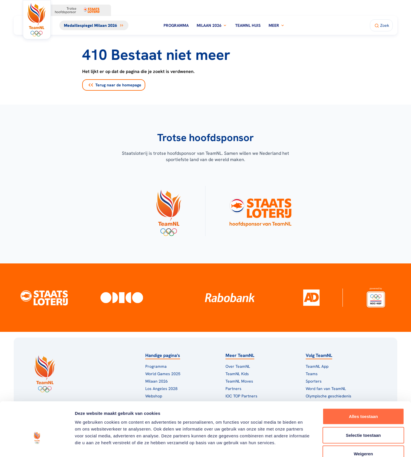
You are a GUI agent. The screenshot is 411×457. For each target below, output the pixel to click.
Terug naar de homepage (114, 85)
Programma (176, 25)
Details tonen (308, 445)
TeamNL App (317, 366)
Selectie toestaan (363, 401)
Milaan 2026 (212, 25)
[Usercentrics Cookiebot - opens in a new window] (37, 446)
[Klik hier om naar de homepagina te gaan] (37, 20)
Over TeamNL (237, 366)
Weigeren (363, 419)
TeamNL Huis (248, 25)
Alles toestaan (363, 382)
